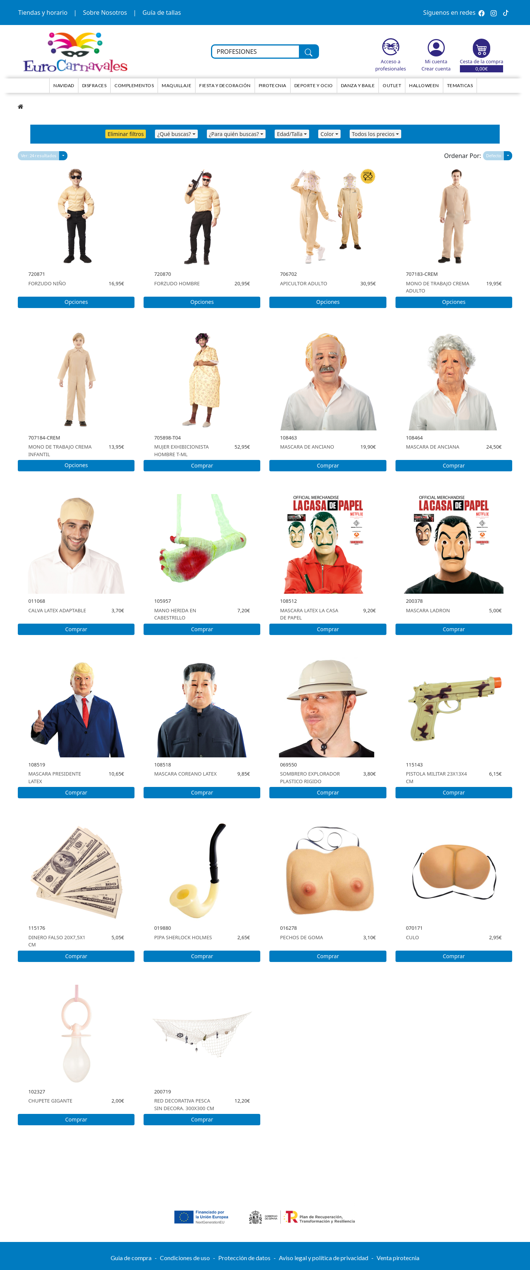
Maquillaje (176, 85)
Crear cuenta (435, 68)
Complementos (134, 85)
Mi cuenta (436, 61)
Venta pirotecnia (398, 1257)
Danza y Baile (358, 85)
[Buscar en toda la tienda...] (255, 51)
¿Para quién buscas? (234, 134)
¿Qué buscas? (174, 134)
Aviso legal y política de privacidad (323, 1257)
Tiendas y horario (42, 12)
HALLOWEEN (424, 85)
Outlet (392, 85)
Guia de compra (131, 1257)
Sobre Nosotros (105, 12)
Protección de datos (244, 1257)
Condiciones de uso (185, 1257)
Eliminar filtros (126, 134)
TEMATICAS (460, 85)
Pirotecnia (272, 85)
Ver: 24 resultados (38, 155)
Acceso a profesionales (390, 65)
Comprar (202, 465)
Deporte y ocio (313, 85)
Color (327, 134)
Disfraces (94, 85)
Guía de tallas (161, 12)
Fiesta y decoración (225, 85)
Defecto (493, 155)
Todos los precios (373, 134)
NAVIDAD (63, 85)
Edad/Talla (290, 134)
